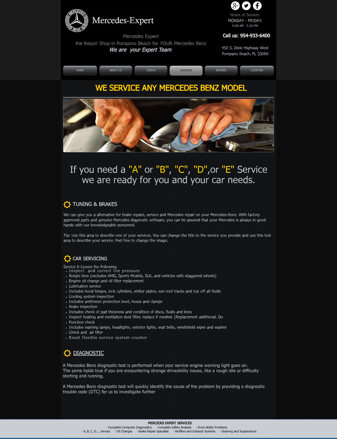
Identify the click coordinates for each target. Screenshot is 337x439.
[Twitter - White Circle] (246, 5)
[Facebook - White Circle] (257, 5)
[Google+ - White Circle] (235, 5)
